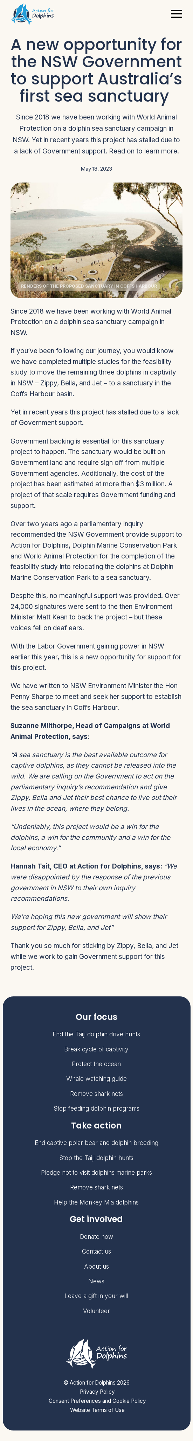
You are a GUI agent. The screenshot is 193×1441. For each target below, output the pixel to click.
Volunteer (96, 1311)
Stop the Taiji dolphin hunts (96, 1157)
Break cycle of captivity (96, 1049)
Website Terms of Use (97, 1410)
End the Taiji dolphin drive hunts (96, 1034)
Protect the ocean (96, 1064)
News (96, 1281)
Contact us (96, 1251)
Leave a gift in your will (96, 1295)
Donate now (96, 1236)
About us (96, 1266)
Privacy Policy (97, 1391)
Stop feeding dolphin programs (96, 1108)
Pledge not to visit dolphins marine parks (96, 1172)
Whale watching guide (96, 1078)
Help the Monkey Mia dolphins (96, 1202)
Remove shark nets (96, 1093)
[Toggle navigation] (176, 14)
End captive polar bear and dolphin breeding (96, 1142)
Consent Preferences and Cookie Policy (97, 1401)
